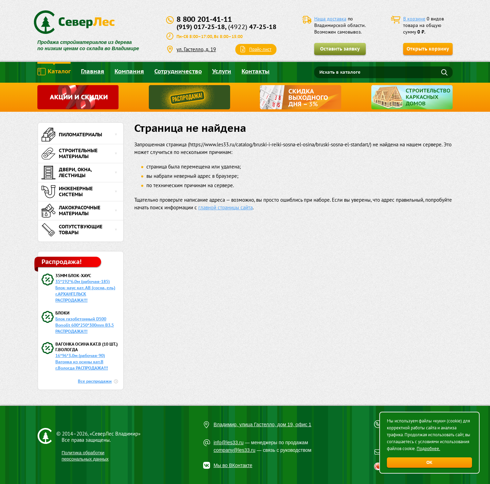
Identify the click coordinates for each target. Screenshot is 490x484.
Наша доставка (330, 19)
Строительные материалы (70, 154)
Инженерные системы (67, 192)
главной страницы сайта (225, 207)
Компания (129, 71)
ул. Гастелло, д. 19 (196, 49)
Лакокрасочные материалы (71, 211)
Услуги (221, 71)
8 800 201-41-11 (204, 19)
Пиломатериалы (72, 134)
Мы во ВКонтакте (233, 465)
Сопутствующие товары (72, 230)
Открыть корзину (428, 49)
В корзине (414, 19)
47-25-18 (252, 27)
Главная (92, 71)
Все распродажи (95, 381)
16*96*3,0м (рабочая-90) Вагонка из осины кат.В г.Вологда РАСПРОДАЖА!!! (81, 362)
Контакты (256, 71)
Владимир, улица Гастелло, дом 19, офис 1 (262, 424)
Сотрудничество (178, 71)
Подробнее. (428, 448)
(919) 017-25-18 (200, 27)
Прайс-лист (260, 49)
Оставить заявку (340, 49)
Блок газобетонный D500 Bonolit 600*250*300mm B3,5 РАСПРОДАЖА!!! (84, 325)
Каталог (54, 71)
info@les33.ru (229, 442)
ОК (429, 462)
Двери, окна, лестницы (67, 173)
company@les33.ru (234, 450)
